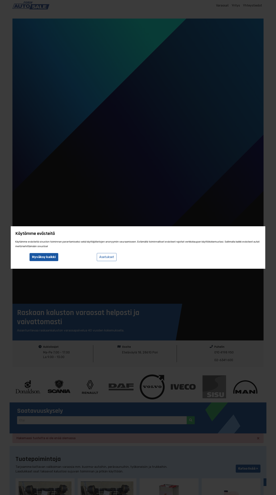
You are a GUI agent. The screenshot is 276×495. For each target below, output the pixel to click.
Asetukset (106, 257)
